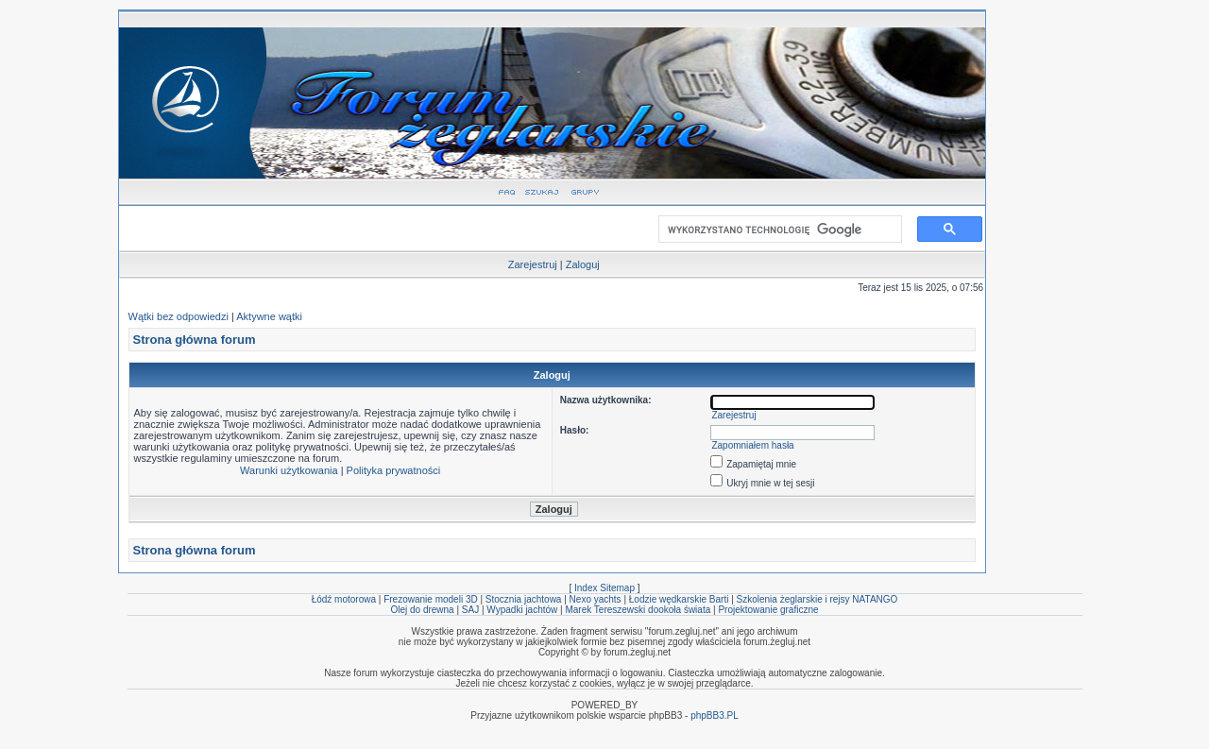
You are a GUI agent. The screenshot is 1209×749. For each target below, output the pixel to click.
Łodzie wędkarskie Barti (679, 599)
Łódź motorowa (344, 599)
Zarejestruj (532, 264)
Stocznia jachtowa (523, 599)
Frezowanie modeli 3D (430, 599)
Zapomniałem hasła (752, 445)
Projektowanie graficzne (768, 609)
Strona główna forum (194, 339)
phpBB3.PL (714, 715)
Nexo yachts (596, 599)
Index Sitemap (604, 588)
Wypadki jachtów (521, 609)
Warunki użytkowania (289, 470)
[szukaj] (776, 229)
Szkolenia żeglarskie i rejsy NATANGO (817, 599)
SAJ (470, 609)
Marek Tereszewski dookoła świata (637, 609)
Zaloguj (583, 264)
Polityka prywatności (394, 470)
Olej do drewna (421, 609)
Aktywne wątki (269, 316)
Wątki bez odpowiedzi (178, 316)
